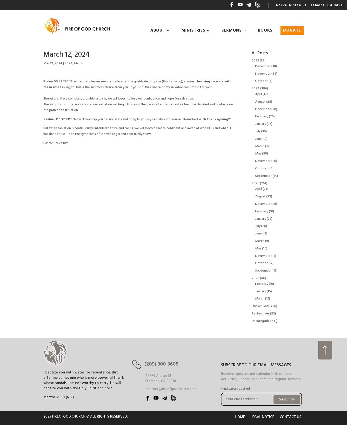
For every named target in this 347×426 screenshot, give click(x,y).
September (263, 176)
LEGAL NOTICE (262, 417)
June (258, 139)
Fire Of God (260, 306)
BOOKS (265, 30)
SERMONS (231, 30)
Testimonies (260, 313)
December (263, 66)
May (258, 153)
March (78, 63)
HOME (240, 417)
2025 (255, 183)
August (260, 102)
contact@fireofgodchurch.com (170, 389)
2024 (69, 63)
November (263, 74)
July (257, 131)
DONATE (292, 30)
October (261, 81)
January (260, 124)
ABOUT (157, 30)
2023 (255, 60)
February (261, 116)
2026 (255, 278)
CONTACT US (290, 417)
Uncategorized (263, 321)
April (258, 94)
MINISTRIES (193, 30)
